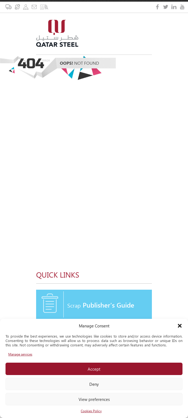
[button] (179, 326)
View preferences (94, 399)
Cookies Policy (91, 411)
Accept (94, 369)
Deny (94, 384)
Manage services (20, 354)
